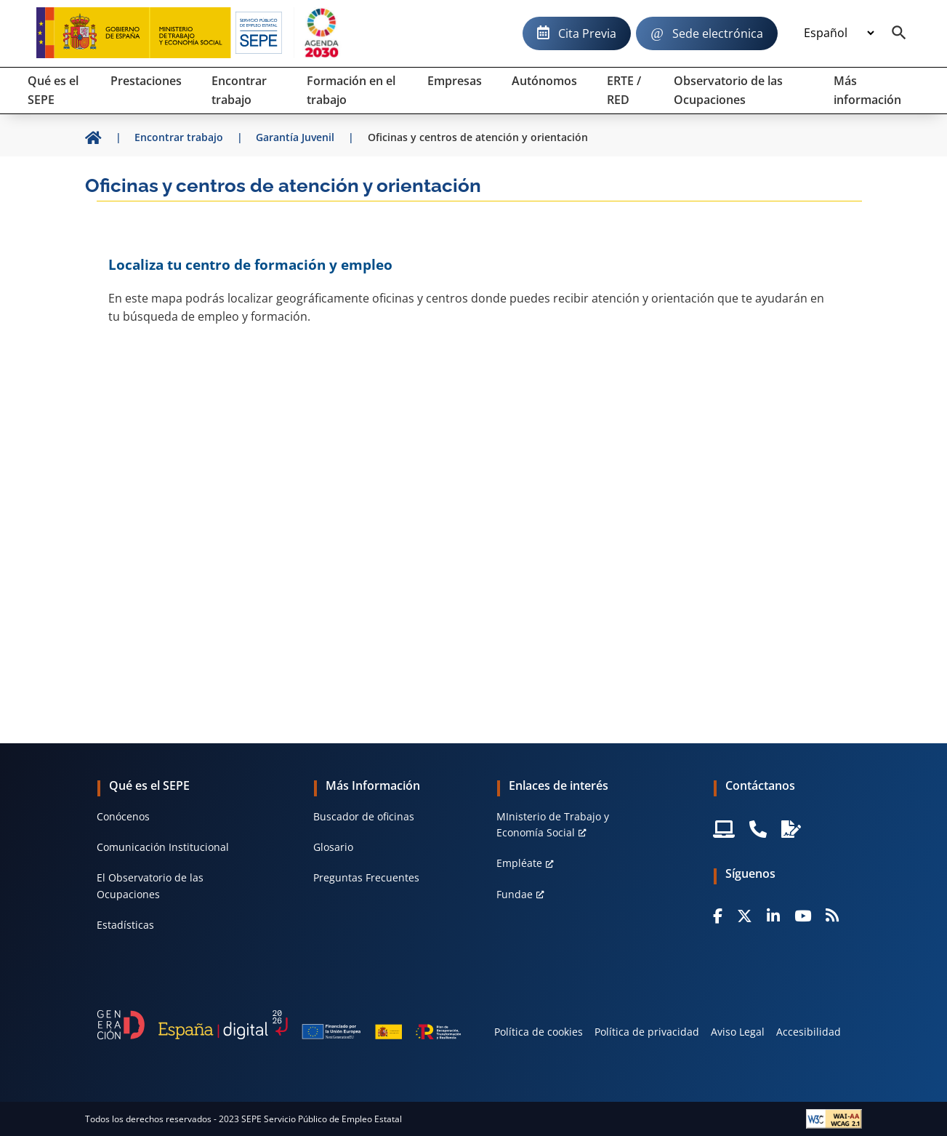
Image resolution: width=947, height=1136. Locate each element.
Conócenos (123, 816)
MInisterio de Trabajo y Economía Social (552, 824)
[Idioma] (839, 33)
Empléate (519, 863)
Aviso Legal (738, 1032)
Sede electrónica (717, 33)
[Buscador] (899, 33)
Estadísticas (125, 925)
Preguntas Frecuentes (366, 877)
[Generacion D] (279, 1024)
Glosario (333, 847)
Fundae (514, 894)
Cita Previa (587, 33)
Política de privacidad (647, 1032)
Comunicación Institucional (163, 847)
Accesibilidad (808, 1032)
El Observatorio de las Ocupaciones (150, 885)
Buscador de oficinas (363, 816)
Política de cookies (538, 1032)
